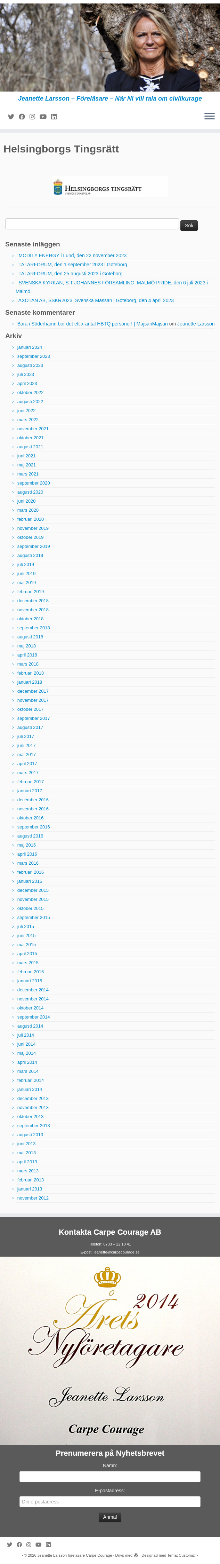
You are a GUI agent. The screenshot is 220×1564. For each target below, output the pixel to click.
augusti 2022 (30, 401)
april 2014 (27, 1062)
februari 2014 (30, 1080)
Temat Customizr (181, 1555)
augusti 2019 (30, 555)
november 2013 (33, 1107)
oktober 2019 (30, 537)
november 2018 (33, 609)
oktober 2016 (30, 817)
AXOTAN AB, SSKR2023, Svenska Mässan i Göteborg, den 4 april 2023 (96, 300)
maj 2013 (26, 1152)
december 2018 (33, 600)
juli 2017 (25, 736)
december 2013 (33, 1098)
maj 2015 (26, 944)
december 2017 (33, 691)
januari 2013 (29, 1189)
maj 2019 (26, 582)
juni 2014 (26, 1044)
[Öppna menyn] (209, 116)
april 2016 (27, 854)
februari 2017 (30, 781)
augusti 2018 (30, 636)
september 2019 (33, 546)
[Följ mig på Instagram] (35, 116)
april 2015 (27, 953)
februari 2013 (30, 1179)
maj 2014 (26, 1053)
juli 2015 (25, 926)
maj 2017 (26, 754)
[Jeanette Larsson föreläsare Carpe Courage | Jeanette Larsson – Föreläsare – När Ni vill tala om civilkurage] (110, 47)
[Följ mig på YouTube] (45, 116)
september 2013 (33, 1125)
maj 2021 (26, 464)
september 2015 (33, 917)
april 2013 (27, 1161)
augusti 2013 (30, 1134)
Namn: (110, 1465)
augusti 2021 (30, 446)
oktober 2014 (30, 1008)
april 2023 (27, 383)
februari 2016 (30, 872)
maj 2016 (26, 845)
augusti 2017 (30, 727)
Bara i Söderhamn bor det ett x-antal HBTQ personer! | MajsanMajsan (92, 324)
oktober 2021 (30, 437)
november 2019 (33, 528)
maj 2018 (26, 646)
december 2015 (33, 890)
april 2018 (27, 655)
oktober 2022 (30, 392)
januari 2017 (29, 790)
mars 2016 (28, 863)
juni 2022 (26, 410)
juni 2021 (26, 455)
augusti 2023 (30, 365)
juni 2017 (26, 745)
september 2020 (33, 483)
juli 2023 (25, 374)
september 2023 (33, 356)
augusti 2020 (30, 492)
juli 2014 (25, 1035)
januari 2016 (29, 881)
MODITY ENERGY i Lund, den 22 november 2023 (73, 255)
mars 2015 (28, 962)
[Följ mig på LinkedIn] (56, 116)
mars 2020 (28, 510)
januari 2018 (29, 682)
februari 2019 (30, 591)
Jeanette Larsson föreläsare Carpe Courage (75, 1555)
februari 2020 (30, 519)
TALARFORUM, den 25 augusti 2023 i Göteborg (70, 273)
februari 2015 (30, 971)
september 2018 (33, 627)
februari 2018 (30, 673)
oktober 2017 (30, 709)
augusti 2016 (30, 836)
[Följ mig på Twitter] (13, 116)
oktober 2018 (30, 618)
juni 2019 (26, 573)
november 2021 (33, 428)
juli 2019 (25, 564)
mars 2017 (28, 772)
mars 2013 (28, 1170)
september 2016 (33, 827)
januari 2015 (29, 980)
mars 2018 (28, 664)
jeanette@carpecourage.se (116, 1252)
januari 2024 (29, 347)
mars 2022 (28, 419)
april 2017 (27, 763)
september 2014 (33, 1017)
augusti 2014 (30, 1026)
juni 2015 (26, 935)
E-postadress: (110, 1490)
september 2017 (33, 718)
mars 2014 (28, 1071)
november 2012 (33, 1198)
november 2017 (33, 700)
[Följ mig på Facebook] (24, 116)
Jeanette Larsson (195, 324)
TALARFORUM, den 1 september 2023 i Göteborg (72, 264)
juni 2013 (26, 1143)
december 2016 (33, 799)
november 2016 (33, 808)
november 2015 (33, 899)
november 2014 (33, 998)
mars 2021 (28, 474)
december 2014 (33, 989)
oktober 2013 (30, 1116)
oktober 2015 (30, 908)
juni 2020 (26, 501)
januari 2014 (29, 1089)
